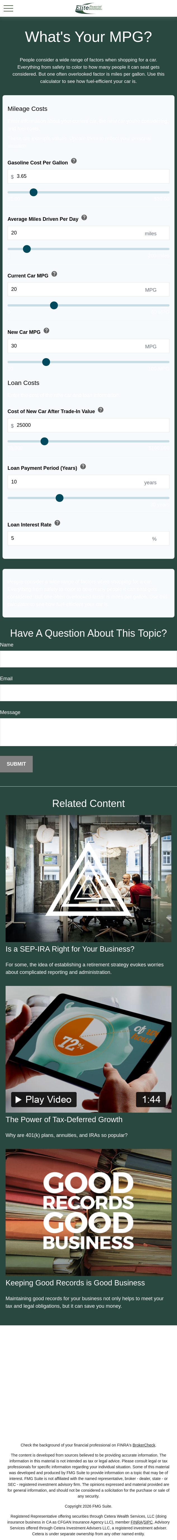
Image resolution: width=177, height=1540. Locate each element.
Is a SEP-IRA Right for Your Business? (70, 949)
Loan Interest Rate (35, 523)
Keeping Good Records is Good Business (75, 1283)
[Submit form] (16, 764)
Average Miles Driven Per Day (48, 218)
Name (6, 645)
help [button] (73, 160)
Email (6, 678)
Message (10, 712)
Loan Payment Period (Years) (47, 467)
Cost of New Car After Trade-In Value (56, 410)
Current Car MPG (33, 274)
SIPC (148, 1522)
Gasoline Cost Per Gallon (43, 161)
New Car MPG (29, 331)
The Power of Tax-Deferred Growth (64, 1119)
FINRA (136, 1522)
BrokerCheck (144, 1445)
